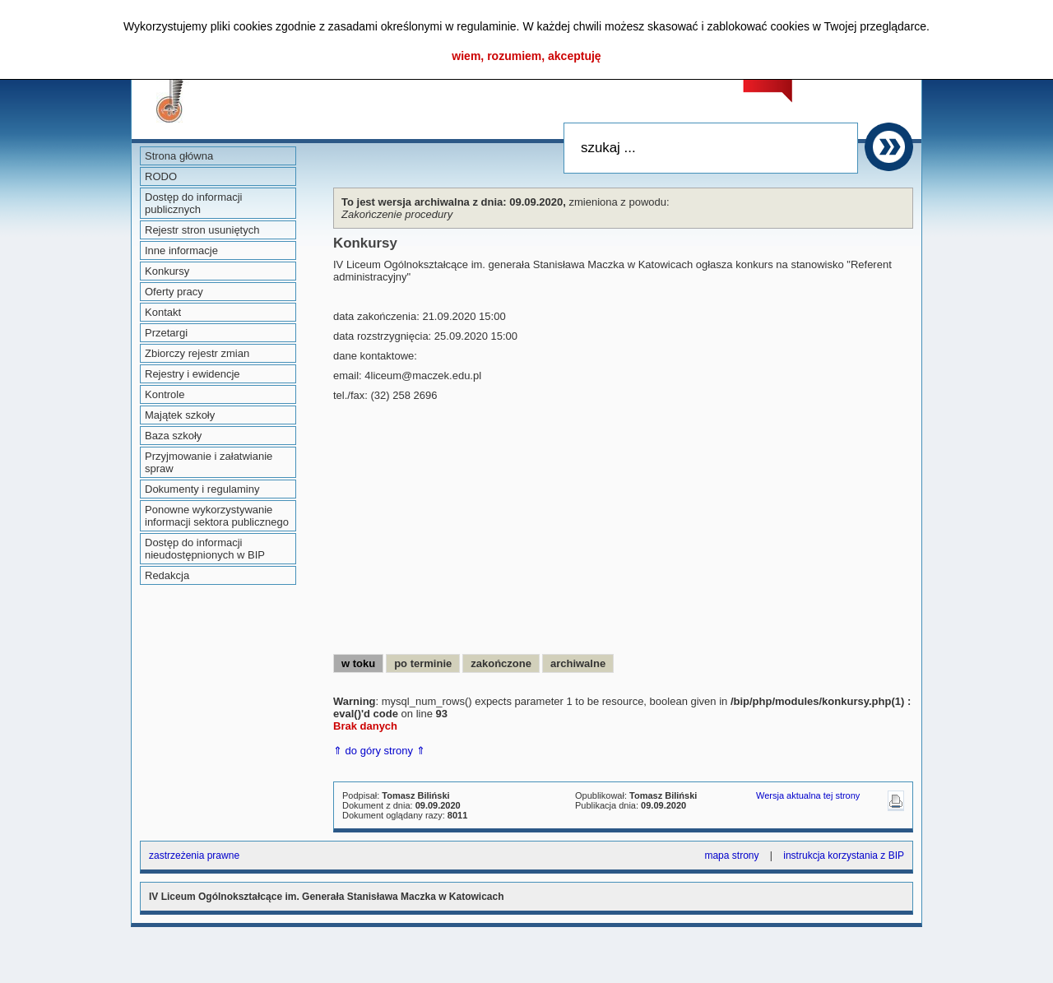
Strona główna (179, 156)
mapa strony (731, 855)
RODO (161, 176)
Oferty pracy (174, 291)
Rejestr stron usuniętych (202, 230)
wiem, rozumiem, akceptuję (526, 56)
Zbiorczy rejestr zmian (197, 353)
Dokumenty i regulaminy (202, 489)
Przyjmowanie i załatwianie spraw (208, 462)
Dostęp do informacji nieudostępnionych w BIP (205, 548)
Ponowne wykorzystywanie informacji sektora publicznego (217, 515)
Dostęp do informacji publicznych (194, 203)
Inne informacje (181, 250)
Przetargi (166, 333)
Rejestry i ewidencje (192, 374)
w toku (358, 663)
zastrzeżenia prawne (194, 855)
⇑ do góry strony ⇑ (379, 750)
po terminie (423, 663)
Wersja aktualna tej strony (808, 795)
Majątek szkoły (180, 415)
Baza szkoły (173, 435)
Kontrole (164, 394)
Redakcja (167, 575)
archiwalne (577, 663)
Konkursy (167, 271)
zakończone (501, 663)
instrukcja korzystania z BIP (843, 855)
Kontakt (163, 312)
